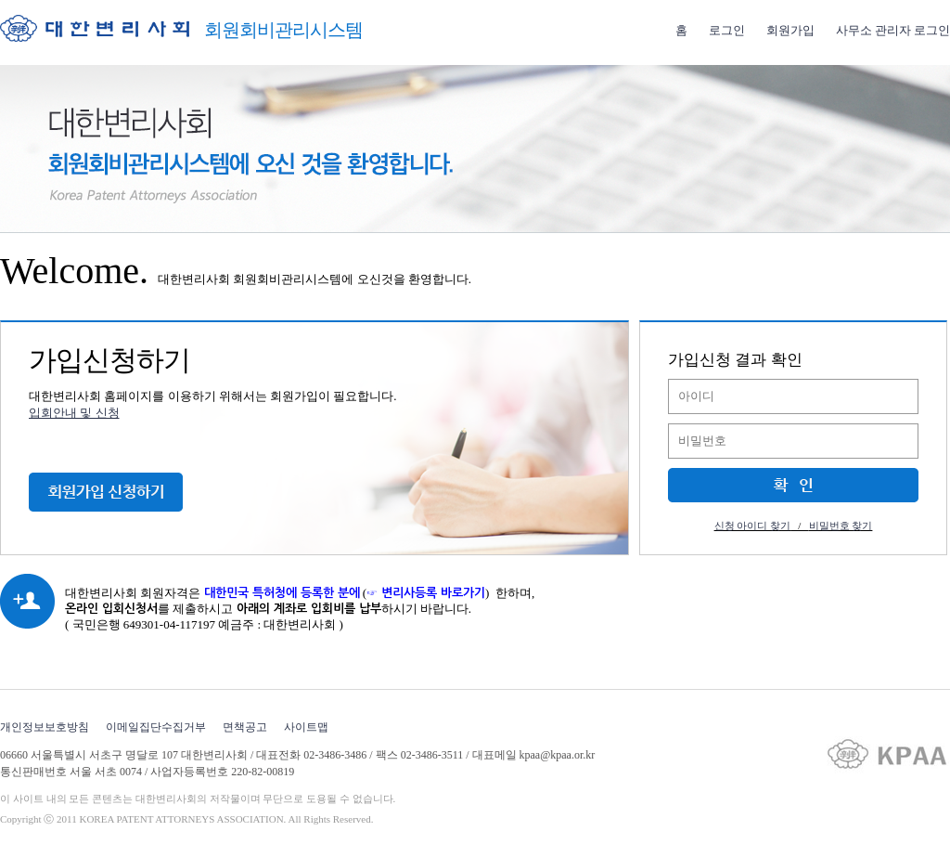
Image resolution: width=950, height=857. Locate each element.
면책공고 (245, 727)
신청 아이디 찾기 (752, 525)
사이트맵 (306, 727)
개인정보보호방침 (44, 727)
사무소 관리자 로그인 (893, 30)
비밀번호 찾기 (841, 525)
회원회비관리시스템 (283, 29)
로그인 (727, 30)
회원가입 (790, 30)
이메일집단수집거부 (156, 727)
